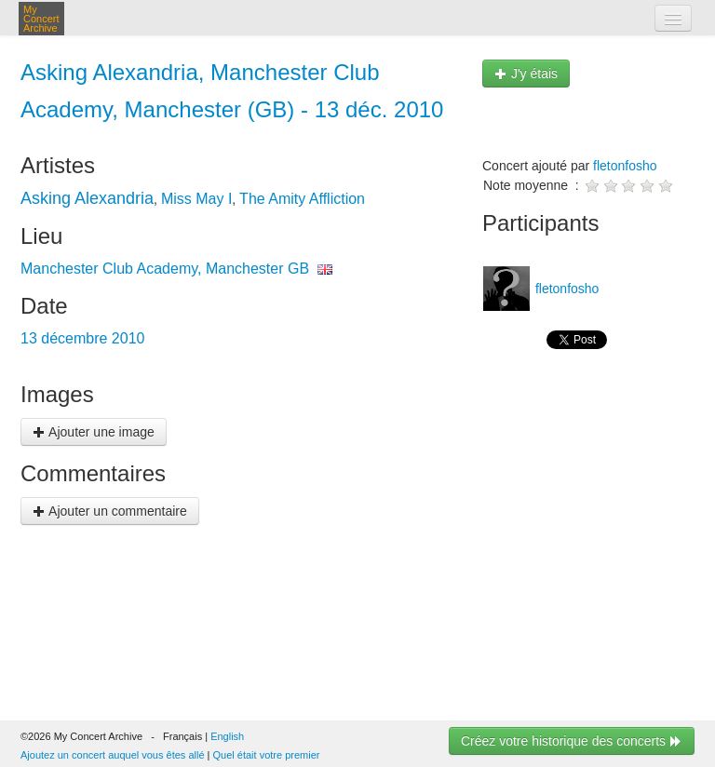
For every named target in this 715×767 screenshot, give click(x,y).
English (227, 736)
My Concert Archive (41, 19)
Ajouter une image (94, 431)
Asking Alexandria (87, 198)
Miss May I (196, 199)
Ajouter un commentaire (110, 511)
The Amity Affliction (302, 199)
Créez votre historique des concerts (571, 740)
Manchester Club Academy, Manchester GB (164, 268)
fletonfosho (625, 165)
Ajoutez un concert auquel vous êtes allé (112, 754)
